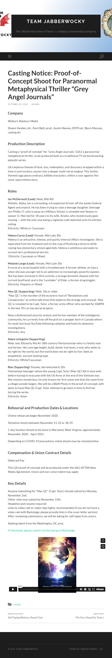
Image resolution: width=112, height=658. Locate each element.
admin (35, 104)
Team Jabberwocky (56, 21)
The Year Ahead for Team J (89, 616)
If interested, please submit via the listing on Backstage (41, 530)
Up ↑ (102, 649)
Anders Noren (88, 649)
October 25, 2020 (18, 104)
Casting (17, 604)
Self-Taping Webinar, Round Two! (25, 616)
